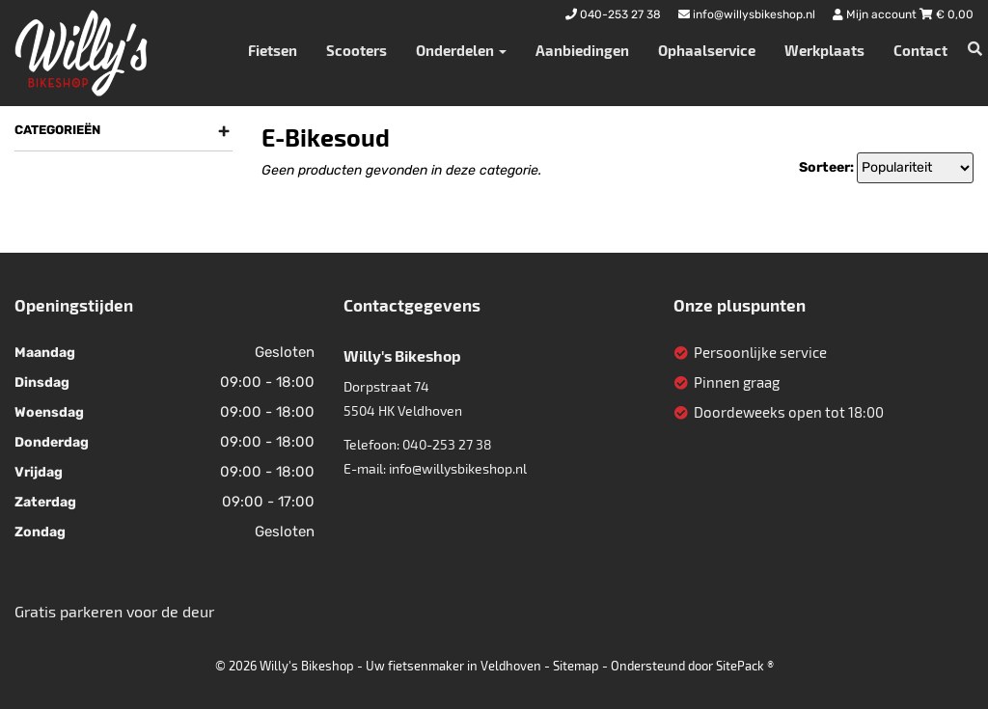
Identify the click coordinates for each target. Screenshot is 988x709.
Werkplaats (824, 50)
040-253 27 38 (447, 444)
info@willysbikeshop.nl (458, 468)
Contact (920, 50)
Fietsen (272, 50)
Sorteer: (826, 167)
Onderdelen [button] (461, 50)
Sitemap (576, 665)
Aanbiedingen (582, 50)
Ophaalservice (706, 50)
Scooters (356, 50)
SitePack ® (745, 665)
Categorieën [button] (122, 130)
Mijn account (876, 14)
